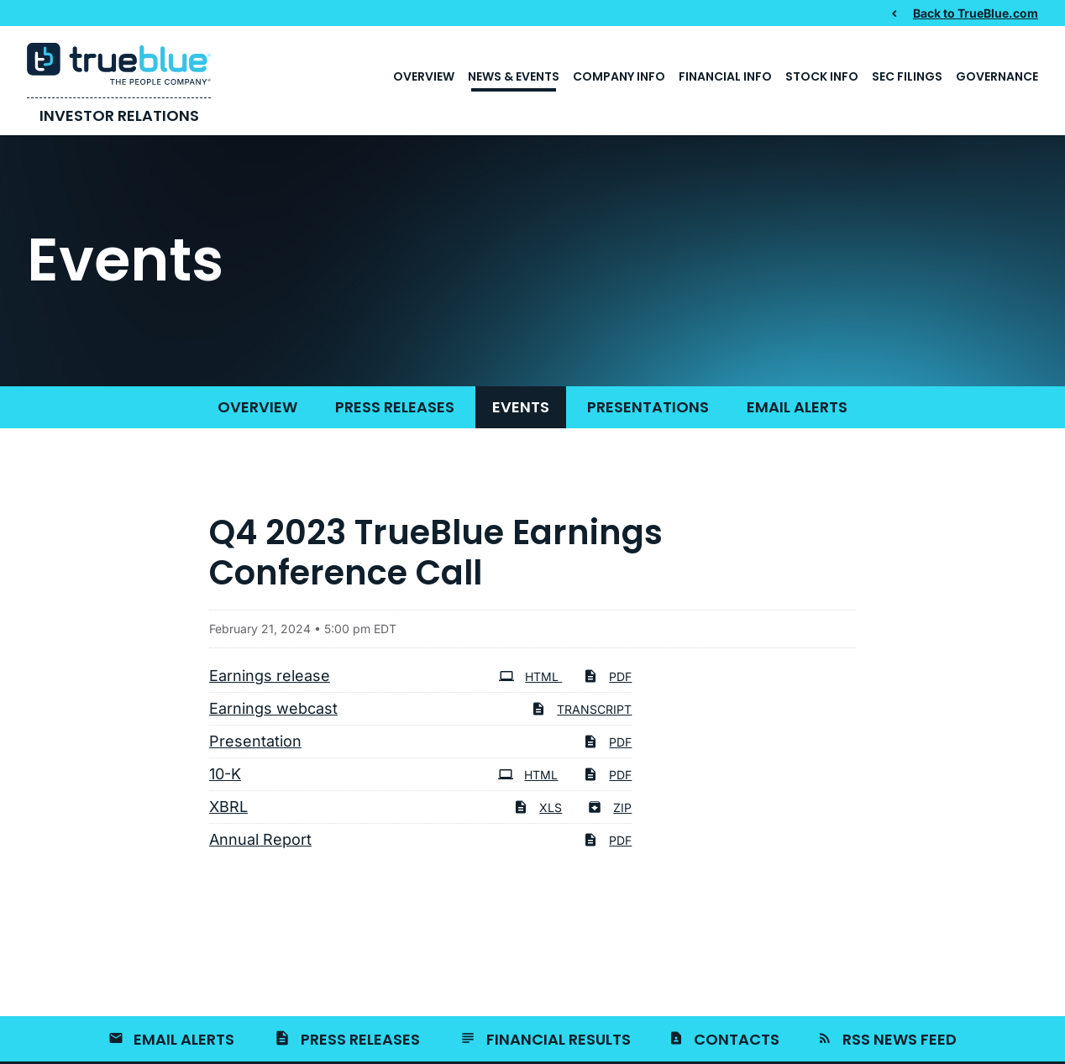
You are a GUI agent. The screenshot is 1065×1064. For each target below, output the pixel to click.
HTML (530, 676)
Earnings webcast (273, 708)
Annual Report (260, 839)
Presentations (648, 406)
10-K (225, 774)
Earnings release (269, 675)
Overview (423, 76)
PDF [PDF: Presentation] (607, 742)
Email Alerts (797, 406)
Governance (997, 76)
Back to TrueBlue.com (975, 12)
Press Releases (394, 406)
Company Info (619, 76)
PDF (607, 676)
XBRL (228, 806)
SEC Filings (907, 76)
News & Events (513, 76)
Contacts (736, 1039)
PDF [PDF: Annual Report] (607, 840)
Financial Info (725, 76)
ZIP (609, 807)
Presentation (255, 741)
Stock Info (821, 76)
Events (520, 406)
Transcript (581, 709)
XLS (537, 807)
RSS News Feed (899, 1039)
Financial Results (558, 1039)
